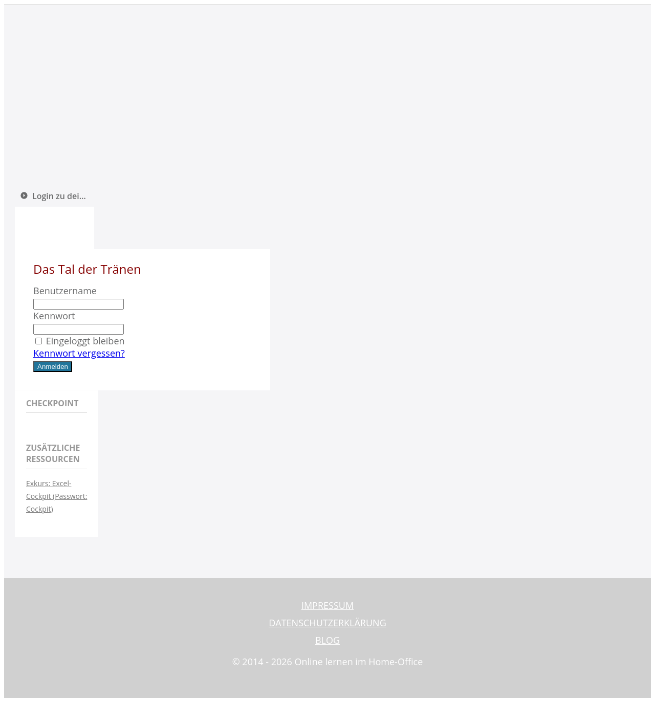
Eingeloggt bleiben (79, 341)
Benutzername (65, 290)
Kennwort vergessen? (79, 353)
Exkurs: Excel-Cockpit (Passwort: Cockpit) (56, 496)
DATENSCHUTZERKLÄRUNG (327, 623)
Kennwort (54, 316)
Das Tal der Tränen (87, 268)
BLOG (327, 640)
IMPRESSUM (327, 605)
